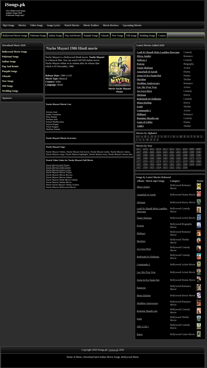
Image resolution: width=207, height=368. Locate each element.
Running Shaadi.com (147, 311)
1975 (151, 161)
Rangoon (141, 287)
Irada (139, 318)
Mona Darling (144, 295)
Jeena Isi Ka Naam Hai (148, 280)
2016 (145, 148)
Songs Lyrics (53, 25)
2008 (198, 148)
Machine (141, 241)
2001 (178, 152)
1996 (145, 155)
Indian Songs (55, 35)
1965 (151, 164)
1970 (185, 161)
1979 (191, 158)
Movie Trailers (91, 25)
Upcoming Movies (132, 25)
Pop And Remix (73, 35)
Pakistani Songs (38, 35)
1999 (191, 152)
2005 (151, 152)
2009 (191, 148)
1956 (145, 167)
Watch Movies (71, 25)
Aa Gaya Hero (144, 249)
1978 (198, 158)
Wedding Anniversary (147, 303)
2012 (171, 148)
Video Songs (36, 25)
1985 (151, 158)
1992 (171, 155)
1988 (198, 155)
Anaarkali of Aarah (146, 194)
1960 (185, 164)
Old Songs (131, 35)
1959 (191, 164)
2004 (158, 152)
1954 (158, 167)
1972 (171, 161)
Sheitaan (141, 202)
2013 (165, 148)
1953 (165, 167)
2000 (185, 152)
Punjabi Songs (91, 35)
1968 (198, 161)
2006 (145, 152)
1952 (171, 167)
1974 (158, 161)
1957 (138, 167)
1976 (145, 161)
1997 (138, 155)
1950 (185, 167)
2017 (138, 148)
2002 (171, 152)
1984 (158, 158)
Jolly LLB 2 (143, 326)
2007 (138, 152)
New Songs (117, 35)
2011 (178, 148)
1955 (151, 167)
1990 (185, 155)
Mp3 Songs (8, 25)
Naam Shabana (144, 217)
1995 (151, 155)
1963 (165, 164)
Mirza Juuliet (143, 186)
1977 (138, 161)
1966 (145, 164)
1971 (178, 161)
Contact (162, 35)
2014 (158, 148)
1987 (138, 158)
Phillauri (141, 233)
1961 (178, 164)
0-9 (137, 136)
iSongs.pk (15, 4)
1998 (198, 152)
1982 (171, 158)
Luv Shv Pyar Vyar (146, 272)
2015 (151, 148)
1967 (138, 164)
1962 (171, 164)
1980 (185, 158)
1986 (145, 158)
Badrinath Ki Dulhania (148, 256)
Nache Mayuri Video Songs (58, 167)
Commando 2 (143, 264)
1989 (191, 155)
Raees (140, 334)
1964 (158, 164)
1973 (165, 161)
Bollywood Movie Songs (15, 35)
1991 (178, 155)
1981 (178, 158)
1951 (178, 167)
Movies (22, 25)
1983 (165, 158)
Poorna (140, 225)
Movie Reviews (111, 25)
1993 (165, 155)
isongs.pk (114, 349)
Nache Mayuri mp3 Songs (57, 165)
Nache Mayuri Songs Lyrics (58, 170)
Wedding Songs (147, 35)
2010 (184, 148)
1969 (191, 161)
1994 (158, 155)
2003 (165, 152)
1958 (198, 164)
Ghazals (105, 35)
